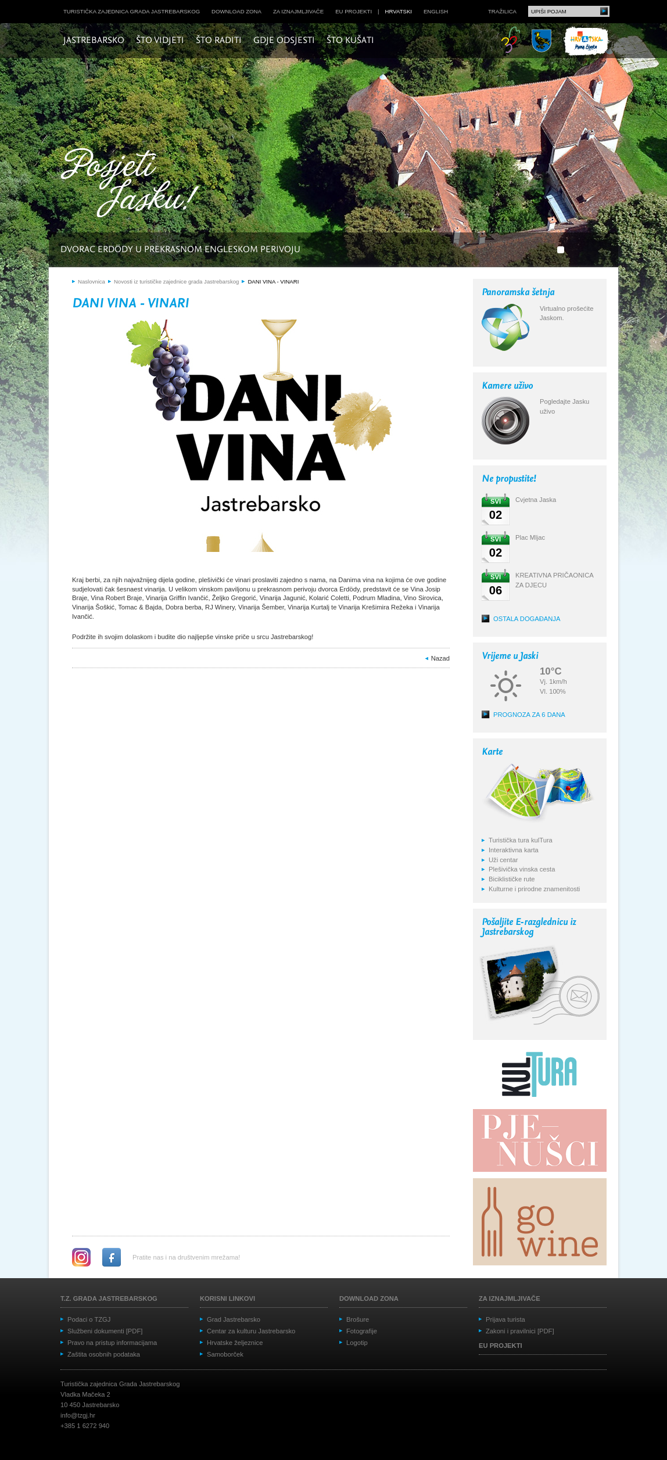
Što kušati (350, 40)
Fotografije (361, 1331)
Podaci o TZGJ (88, 1319)
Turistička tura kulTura (521, 840)
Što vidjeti (160, 40)
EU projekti (353, 11)
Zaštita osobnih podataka (103, 1354)
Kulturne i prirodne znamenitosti (534, 888)
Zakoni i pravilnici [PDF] (520, 1331)
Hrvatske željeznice (235, 1342)
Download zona (236, 11)
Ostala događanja (526, 618)
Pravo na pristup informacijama (112, 1342)
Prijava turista (505, 1319)
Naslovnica (91, 281)
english (436, 11)
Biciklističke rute (512, 879)
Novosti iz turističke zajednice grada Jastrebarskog (176, 281)
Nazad (440, 658)
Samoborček (225, 1354)
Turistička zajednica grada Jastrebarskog (131, 11)
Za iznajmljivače (298, 11)
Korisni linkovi (227, 1298)
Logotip (357, 1342)
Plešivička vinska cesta (522, 869)
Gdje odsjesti (284, 40)
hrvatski (398, 11)
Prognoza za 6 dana (529, 714)
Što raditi (219, 40)
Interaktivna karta (514, 849)
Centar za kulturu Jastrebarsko (251, 1331)
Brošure (357, 1319)
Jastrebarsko (93, 40)
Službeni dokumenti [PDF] (104, 1331)
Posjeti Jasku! (133, 184)
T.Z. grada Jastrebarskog (108, 1298)
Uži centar (503, 859)
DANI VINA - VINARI (273, 281)
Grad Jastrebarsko (233, 1319)
